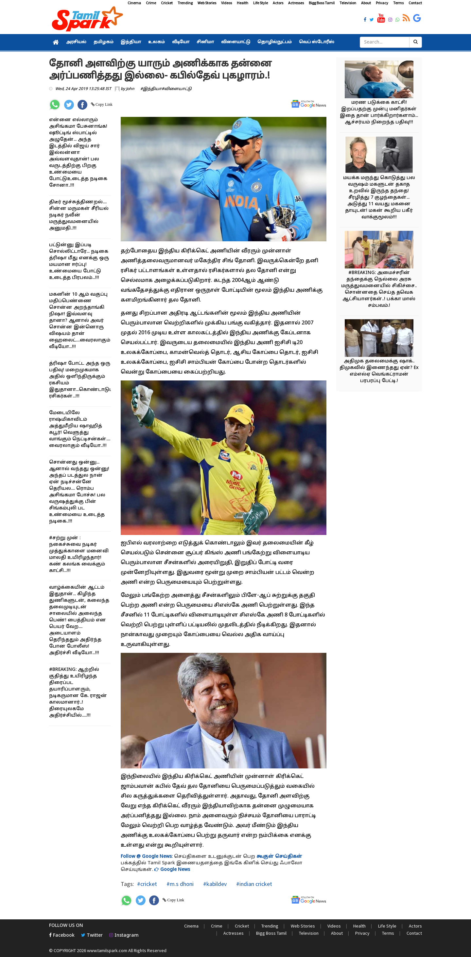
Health (242, 2)
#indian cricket (253, 884)
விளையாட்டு (235, 42)
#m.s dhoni (179, 884)
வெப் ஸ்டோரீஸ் (316, 42)
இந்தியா (131, 42)
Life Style (260, 2)
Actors (278, 2)
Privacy (382, 2)
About (366, 2)
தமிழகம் (103, 42)
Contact (415, 2)
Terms (398, 2)
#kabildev (214, 884)
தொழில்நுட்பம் (274, 42)
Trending (185, 2)
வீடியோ (180, 42)
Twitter (92, 935)
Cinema (134, 2)
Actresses (296, 2)
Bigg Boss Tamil (322, 2)
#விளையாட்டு (177, 89)
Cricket (167, 2)
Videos (226, 2)
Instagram (124, 935)
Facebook (62, 935)
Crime (151, 2)
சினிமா (205, 42)
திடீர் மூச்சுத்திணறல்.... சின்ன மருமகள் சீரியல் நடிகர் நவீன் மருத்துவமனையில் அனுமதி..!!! (79, 215)
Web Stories (207, 2)
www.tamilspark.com (107, 950)
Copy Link (104, 104)
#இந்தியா (151, 89)
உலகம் (156, 42)
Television (348, 2)
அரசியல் (76, 42)
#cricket (147, 884)
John (130, 89)
